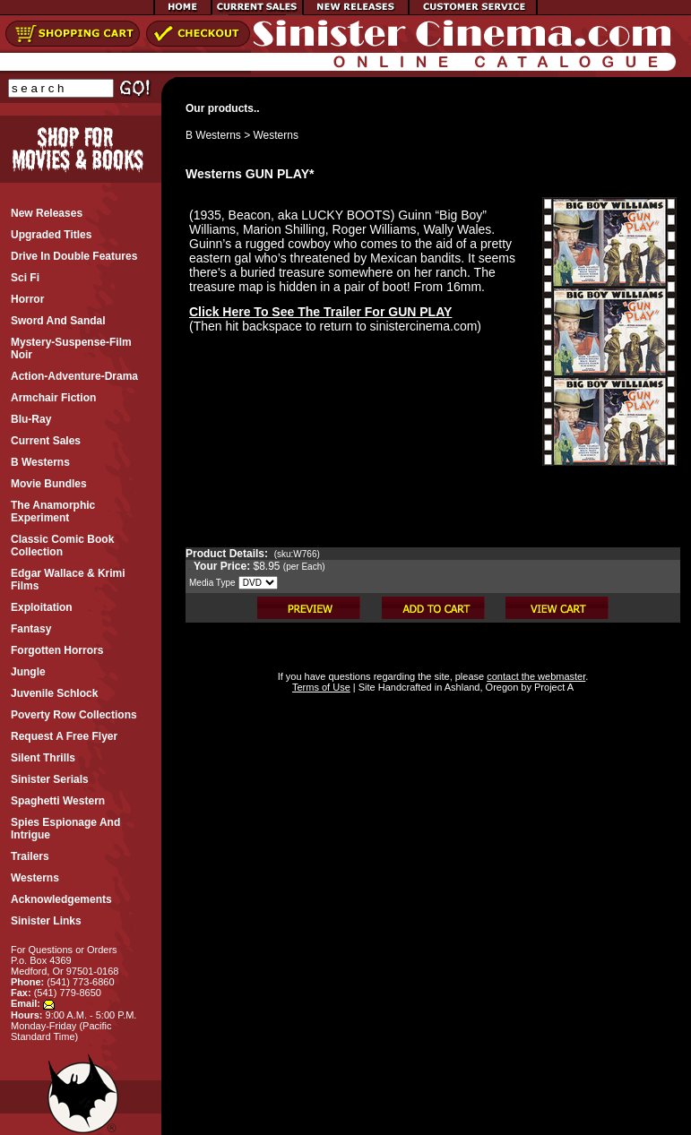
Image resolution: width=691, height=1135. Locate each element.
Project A (552, 687)
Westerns (276, 135)
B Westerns (213, 135)
